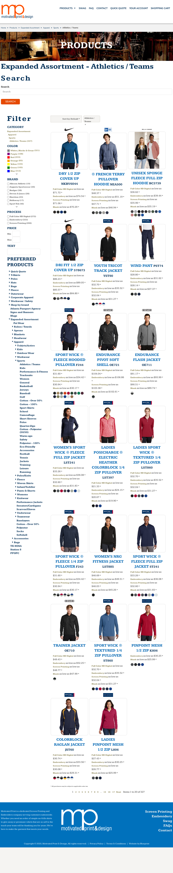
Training (25, 465)
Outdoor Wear (25, 353)
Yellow (13, 165)
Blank (56, 208)
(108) (15, 154)
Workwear (23, 357)
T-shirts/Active (26, 346)
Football (25, 454)
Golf (22, 397)
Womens (22, 495)
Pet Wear (18, 324)
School (24, 412)
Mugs (13, 316)
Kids (20, 350)
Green (13, 168)
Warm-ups (26, 436)
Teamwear (23, 517)
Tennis (24, 458)
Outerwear (17, 294)
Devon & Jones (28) (19, 194)
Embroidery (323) (19, 220)
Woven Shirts (25, 484)
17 (113, 793)
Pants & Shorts (26, 491)
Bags (14, 287)
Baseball (25, 394)
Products (13, 28)
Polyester (22, 528)
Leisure (24, 469)
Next (118, 793)
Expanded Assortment (30, 28)
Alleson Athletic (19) (20, 184)
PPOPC (14, 554)
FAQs (167, 826)
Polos (14, 279)
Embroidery (59, 197)
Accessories (27, 451)
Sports (56, 28)
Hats (13, 283)
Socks (20, 532)
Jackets (24, 462)
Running (25, 472)
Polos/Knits (24, 476)
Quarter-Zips (27, 426)
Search (5, 86)
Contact (165, 831)
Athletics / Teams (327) (21, 142)
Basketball (26, 387)
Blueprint (144, 844)
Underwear (24, 513)
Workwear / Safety (22, 302)
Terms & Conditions (116, 844)
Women (24, 379)
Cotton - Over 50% (31, 401)
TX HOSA (16, 546)
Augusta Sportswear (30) (22, 187)
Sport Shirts (27, 408)
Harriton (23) (16, 198)
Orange (14, 161)
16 (109, 793)
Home (3, 28)
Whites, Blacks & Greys (22, 151)
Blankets (19, 335)
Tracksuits (26, 376)
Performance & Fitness (34, 372)
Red (12, 158)
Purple (13, 154)
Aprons (18, 331)
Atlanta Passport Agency (25, 309)
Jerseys (24, 390)
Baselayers (23, 521)
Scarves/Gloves (26, 510)
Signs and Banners (22, 313)
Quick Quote (18, 272)
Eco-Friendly (27, 447)
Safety (23, 440)
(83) (15, 161)
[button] (86, 822)
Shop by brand (20, 305)
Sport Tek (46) (17, 204)
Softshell (22, 535)
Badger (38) (16, 191)
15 (104, 793)
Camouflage (27, 415)
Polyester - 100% (30, 444)
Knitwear (22, 499)
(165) (15, 168)
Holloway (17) (17, 201)
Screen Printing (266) (21, 224)
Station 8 (15, 550)
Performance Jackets (29, 502)
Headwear (20, 338)
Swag (167, 822)
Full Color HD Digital (63, 190)
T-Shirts (15, 275)
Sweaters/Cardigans (29, 506)
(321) (23, 151)
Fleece (15, 290)
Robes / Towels (23, 327)
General (24, 383)
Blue (12, 172)
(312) (14, 171)
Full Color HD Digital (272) (23, 217)
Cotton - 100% (28, 404)
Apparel (46, 28)
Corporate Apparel (22, 298)
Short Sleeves (28, 419)
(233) (13, 158)
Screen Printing (61, 200)
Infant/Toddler (26, 487)
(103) (15, 165)
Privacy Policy (96, 844)
